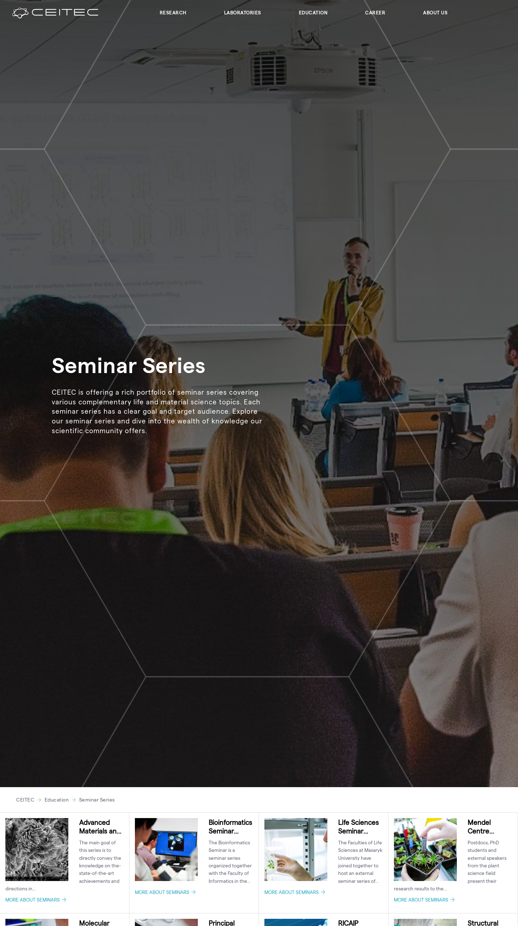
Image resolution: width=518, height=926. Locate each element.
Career (375, 12)
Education (313, 12)
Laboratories (242, 12)
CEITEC (25, 799)
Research (173, 12)
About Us (435, 12)
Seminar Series (97, 799)
